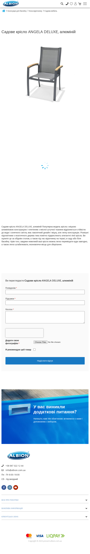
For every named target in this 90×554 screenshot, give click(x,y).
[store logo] (11, 4)
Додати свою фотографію (12, 342)
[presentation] (24, 333)
